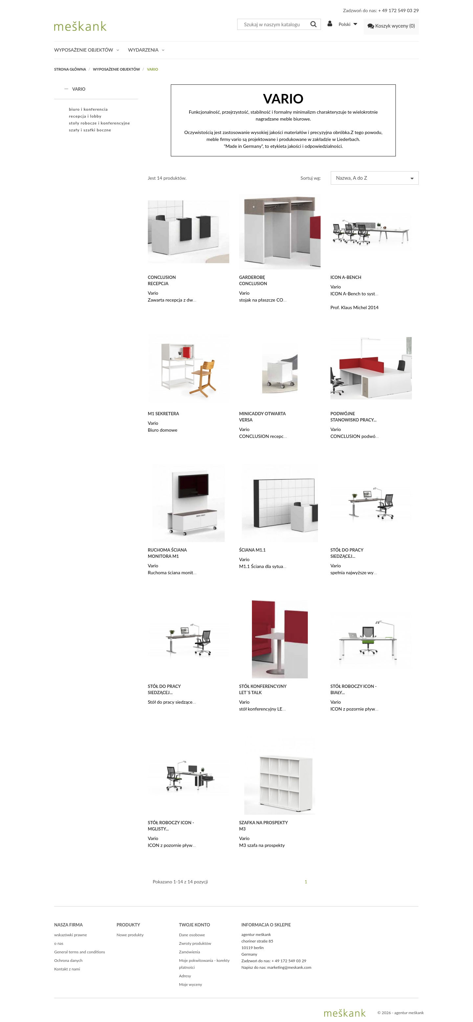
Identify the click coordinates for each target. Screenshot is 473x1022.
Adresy (185, 975)
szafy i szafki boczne (90, 129)
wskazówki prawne (70, 934)
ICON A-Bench (345, 277)
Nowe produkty (130, 934)
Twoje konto (194, 924)
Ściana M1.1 (252, 550)
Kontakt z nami (67, 968)
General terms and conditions (79, 951)
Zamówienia (189, 951)
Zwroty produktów (195, 943)
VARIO (74, 89)
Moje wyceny (190, 984)
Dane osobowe (192, 934)
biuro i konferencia (88, 109)
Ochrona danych (68, 960)
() (391, 26)
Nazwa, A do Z (375, 178)
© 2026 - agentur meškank (400, 1012)
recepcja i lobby (85, 116)
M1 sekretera (163, 413)
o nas (58, 943)
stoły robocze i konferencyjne (99, 123)
